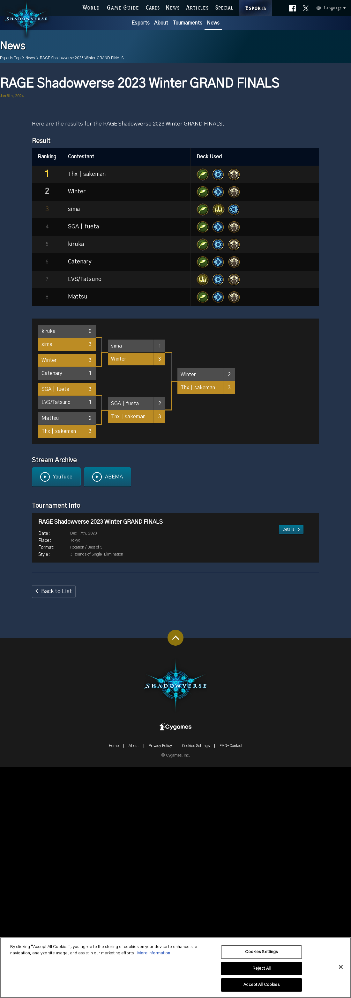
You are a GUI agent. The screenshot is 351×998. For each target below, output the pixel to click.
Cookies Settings (261, 954)
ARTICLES (197, 6)
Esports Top (10, 58)
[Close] (341, 970)
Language (321, 7)
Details (288, 781)
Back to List (56, 822)
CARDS (153, 6)
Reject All (261, 971)
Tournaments (187, 22)
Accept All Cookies (261, 988)
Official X (306, 5)
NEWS (173, 6)
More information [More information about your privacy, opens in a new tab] (153, 956)
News (213, 22)
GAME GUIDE (122, 6)
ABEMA (114, 707)
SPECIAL (224, 6)
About (161, 22)
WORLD (90, 6)
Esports (140, 22)
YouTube (62, 707)
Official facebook (292, 6)
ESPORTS (255, 1)
